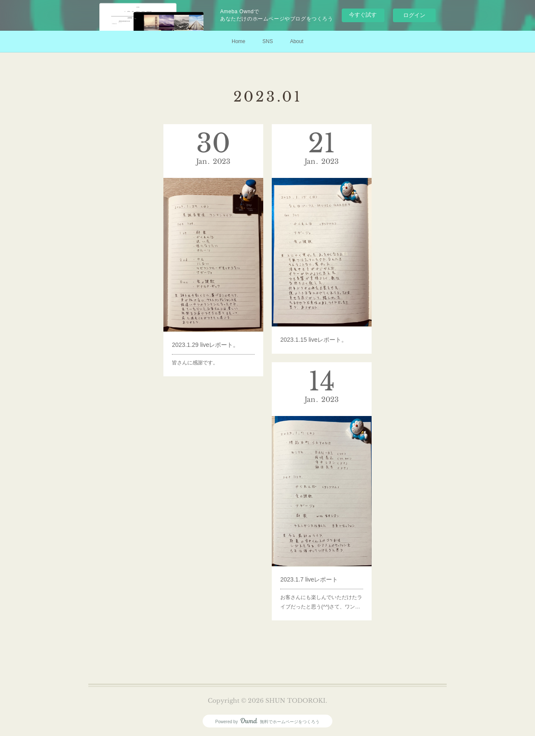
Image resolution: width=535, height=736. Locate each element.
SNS (267, 41)
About (296, 41)
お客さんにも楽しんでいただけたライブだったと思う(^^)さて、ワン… (321, 581)
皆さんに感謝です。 (198, 341)
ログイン (414, 15)
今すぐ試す (363, 15)
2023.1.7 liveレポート (311, 562)
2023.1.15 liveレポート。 (315, 320)
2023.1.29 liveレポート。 (207, 326)
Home (238, 41)
